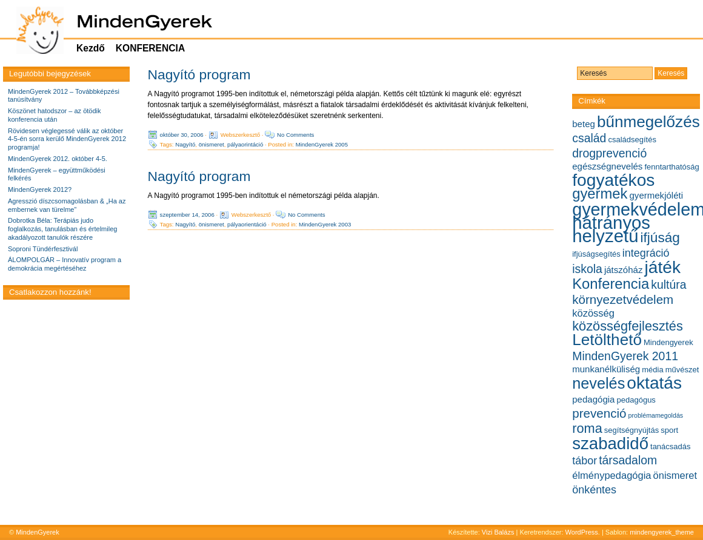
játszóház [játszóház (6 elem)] (623, 270)
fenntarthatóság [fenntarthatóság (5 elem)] (671, 166)
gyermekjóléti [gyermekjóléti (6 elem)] (657, 195)
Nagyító (185, 144)
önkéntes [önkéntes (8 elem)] (594, 490)
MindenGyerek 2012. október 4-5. (57, 158)
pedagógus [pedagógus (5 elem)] (636, 399)
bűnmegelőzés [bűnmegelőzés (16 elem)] (648, 122)
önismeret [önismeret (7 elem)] (675, 475)
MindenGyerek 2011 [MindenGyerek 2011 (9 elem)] (625, 356)
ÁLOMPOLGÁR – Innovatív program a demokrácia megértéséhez (64, 264)
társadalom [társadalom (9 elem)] (628, 460)
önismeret (211, 144)
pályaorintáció (245, 144)
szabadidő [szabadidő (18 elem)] (610, 443)
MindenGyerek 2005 (322, 144)
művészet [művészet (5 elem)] (682, 369)
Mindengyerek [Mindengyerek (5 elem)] (668, 342)
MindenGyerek (37, 532)
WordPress (581, 532)
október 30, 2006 (182, 134)
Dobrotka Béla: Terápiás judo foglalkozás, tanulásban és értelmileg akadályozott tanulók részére (62, 229)
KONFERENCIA (150, 48)
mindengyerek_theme (662, 532)
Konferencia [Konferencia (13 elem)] (610, 283)
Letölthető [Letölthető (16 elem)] (607, 340)
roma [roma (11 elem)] (587, 428)
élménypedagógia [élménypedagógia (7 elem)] (611, 475)
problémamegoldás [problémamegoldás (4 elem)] (656, 415)
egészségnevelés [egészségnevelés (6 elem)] (607, 166)
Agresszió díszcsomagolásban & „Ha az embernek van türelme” (66, 205)
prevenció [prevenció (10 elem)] (599, 413)
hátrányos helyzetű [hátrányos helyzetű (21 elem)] (611, 229)
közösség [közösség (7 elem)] (593, 313)
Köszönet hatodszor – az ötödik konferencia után (54, 115)
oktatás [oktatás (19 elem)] (654, 383)
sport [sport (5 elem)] (669, 430)
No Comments (295, 134)
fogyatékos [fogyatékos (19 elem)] (613, 180)
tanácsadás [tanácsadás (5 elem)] (670, 446)
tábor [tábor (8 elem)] (584, 461)
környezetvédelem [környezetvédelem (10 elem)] (622, 299)
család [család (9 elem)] (589, 138)
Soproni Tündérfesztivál (43, 248)
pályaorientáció (247, 224)
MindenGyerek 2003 (325, 224)
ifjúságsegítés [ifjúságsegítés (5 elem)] (596, 253)
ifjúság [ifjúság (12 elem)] (660, 237)
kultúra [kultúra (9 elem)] (668, 284)
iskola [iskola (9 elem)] (587, 268)
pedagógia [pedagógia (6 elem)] (593, 399)
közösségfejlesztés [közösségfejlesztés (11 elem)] (627, 326)
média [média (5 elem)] (652, 369)
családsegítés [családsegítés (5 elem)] (632, 139)
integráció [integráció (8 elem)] (646, 253)
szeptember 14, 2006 (187, 214)
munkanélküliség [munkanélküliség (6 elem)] (606, 369)
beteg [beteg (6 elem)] (583, 124)
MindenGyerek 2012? (40, 189)
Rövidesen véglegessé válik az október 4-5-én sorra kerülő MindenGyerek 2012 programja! (67, 139)
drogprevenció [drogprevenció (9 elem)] (609, 153)
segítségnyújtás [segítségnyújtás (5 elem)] (631, 430)
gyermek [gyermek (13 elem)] (599, 193)
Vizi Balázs (499, 532)
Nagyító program (199, 74)
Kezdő (90, 48)
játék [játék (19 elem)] (663, 267)
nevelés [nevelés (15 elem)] (598, 383)
